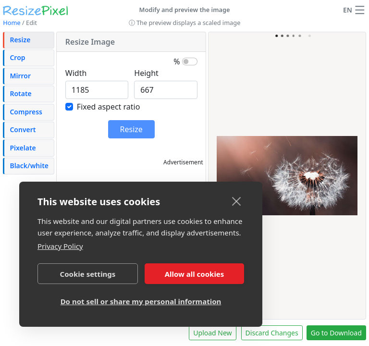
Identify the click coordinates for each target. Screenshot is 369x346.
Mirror (20, 75)
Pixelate (23, 147)
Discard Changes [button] (272, 332)
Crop (17, 57)
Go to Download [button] (336, 332)
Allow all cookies (194, 274)
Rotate (20, 93)
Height (146, 73)
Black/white (29, 165)
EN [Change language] (347, 9)
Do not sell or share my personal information (141, 301)
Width (76, 73)
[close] (236, 201)
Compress (26, 111)
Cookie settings (88, 274)
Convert (23, 129)
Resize (20, 39)
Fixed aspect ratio (108, 106)
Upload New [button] (212, 332)
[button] (360, 10)
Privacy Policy (60, 246)
